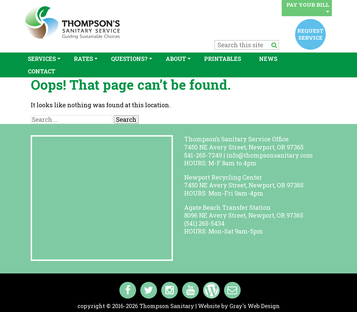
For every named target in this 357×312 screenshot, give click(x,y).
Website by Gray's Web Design (239, 305)
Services (42, 58)
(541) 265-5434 (204, 223)
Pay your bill (307, 7)
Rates (83, 58)
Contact (41, 71)
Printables (222, 58)
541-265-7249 (203, 155)
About (176, 58)
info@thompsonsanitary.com (269, 155)
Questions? (129, 58)
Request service (310, 34)
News (268, 58)
